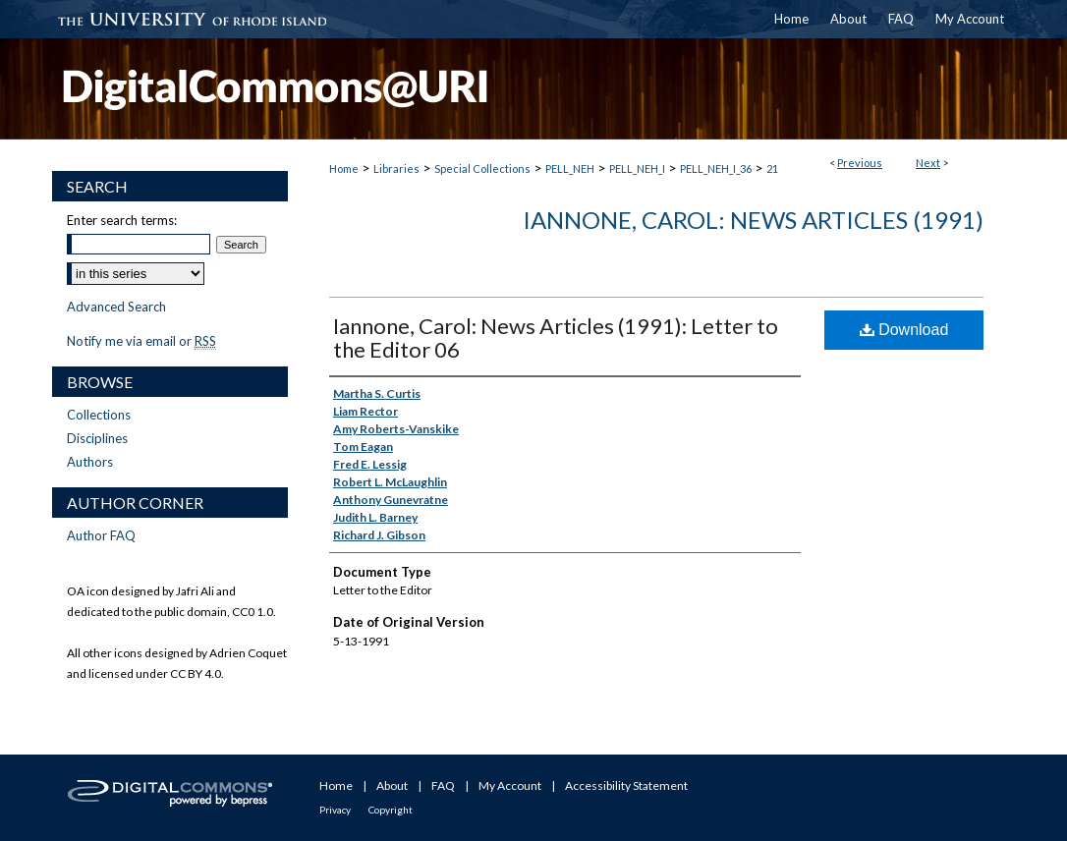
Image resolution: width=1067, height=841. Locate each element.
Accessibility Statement (626, 785)
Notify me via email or (141, 341)
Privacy (335, 809)
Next (928, 162)
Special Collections (482, 168)
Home (344, 168)
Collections (99, 414)
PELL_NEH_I (637, 168)
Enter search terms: (122, 220)
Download (904, 329)
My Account (509, 785)
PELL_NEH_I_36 (716, 168)
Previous (859, 162)
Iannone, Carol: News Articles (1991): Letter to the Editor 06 (555, 337)
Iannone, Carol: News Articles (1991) (753, 219)
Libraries (396, 168)
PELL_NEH (569, 168)
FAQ (443, 785)
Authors (90, 462)
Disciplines (97, 438)
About (392, 785)
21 (772, 168)
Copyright (390, 809)
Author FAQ (101, 535)
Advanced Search (116, 306)
